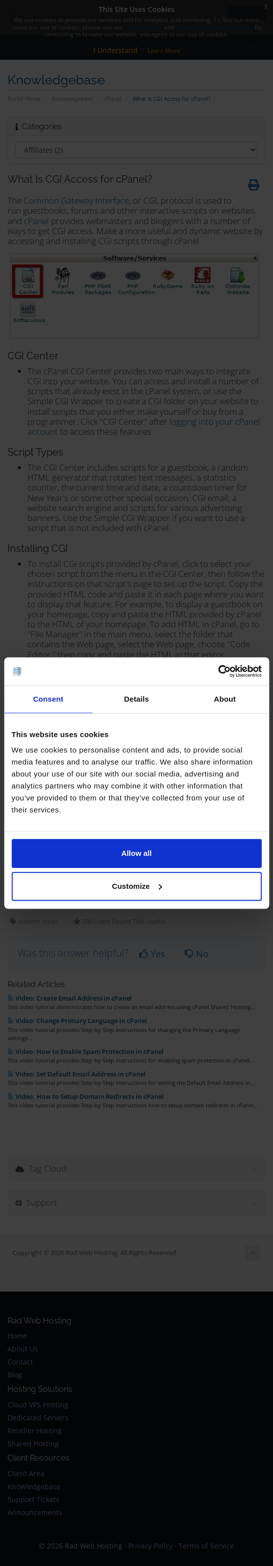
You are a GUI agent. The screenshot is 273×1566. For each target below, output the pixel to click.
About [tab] (225, 699)
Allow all (136, 853)
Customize (137, 886)
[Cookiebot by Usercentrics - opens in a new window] (218, 671)
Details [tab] (136, 699)
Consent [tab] (48, 699)
